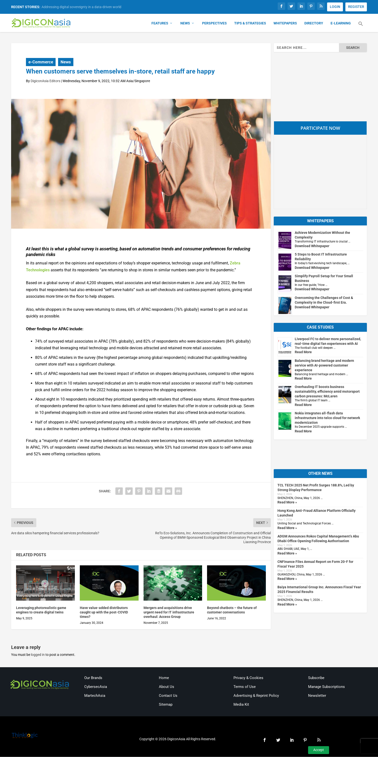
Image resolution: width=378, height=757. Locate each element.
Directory (313, 24)
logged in (38, 655)
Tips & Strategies (250, 24)
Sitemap (165, 704)
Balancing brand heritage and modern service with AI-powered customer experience (324, 365)
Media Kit (241, 704)
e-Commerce (40, 62)
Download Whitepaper (312, 246)
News (185, 24)
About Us (166, 687)
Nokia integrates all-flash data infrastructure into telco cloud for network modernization (327, 418)
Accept (318, 750)
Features (159, 24)
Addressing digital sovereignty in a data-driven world (81, 7)
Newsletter (317, 696)
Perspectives (214, 24)
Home (164, 678)
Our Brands (93, 678)
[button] (360, 27)
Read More (303, 352)
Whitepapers (285, 24)
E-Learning (341, 24)
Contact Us (168, 696)
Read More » (287, 503)
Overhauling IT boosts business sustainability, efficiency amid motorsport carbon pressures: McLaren (327, 392)
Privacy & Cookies (248, 678)
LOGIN (335, 7)
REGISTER (356, 7)
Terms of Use (244, 687)
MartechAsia (94, 696)
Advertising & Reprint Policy (256, 696)
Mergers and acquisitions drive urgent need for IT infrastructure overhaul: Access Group (169, 612)
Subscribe (316, 678)
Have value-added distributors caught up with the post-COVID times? (104, 612)
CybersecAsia (95, 687)
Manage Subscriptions (326, 687)
